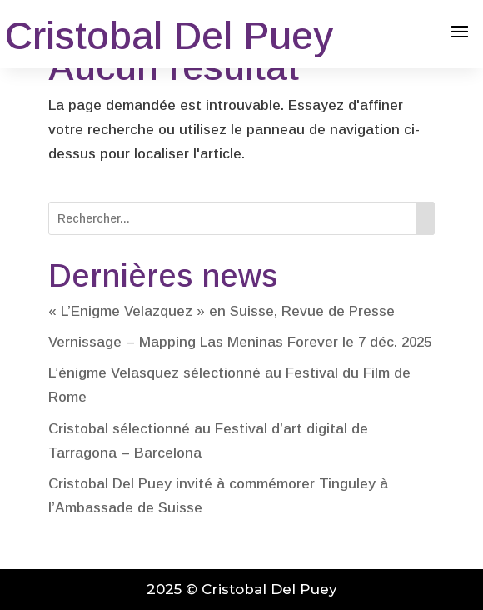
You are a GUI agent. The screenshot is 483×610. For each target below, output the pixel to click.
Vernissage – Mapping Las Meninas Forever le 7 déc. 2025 (239, 342)
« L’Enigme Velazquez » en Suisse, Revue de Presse (221, 311)
